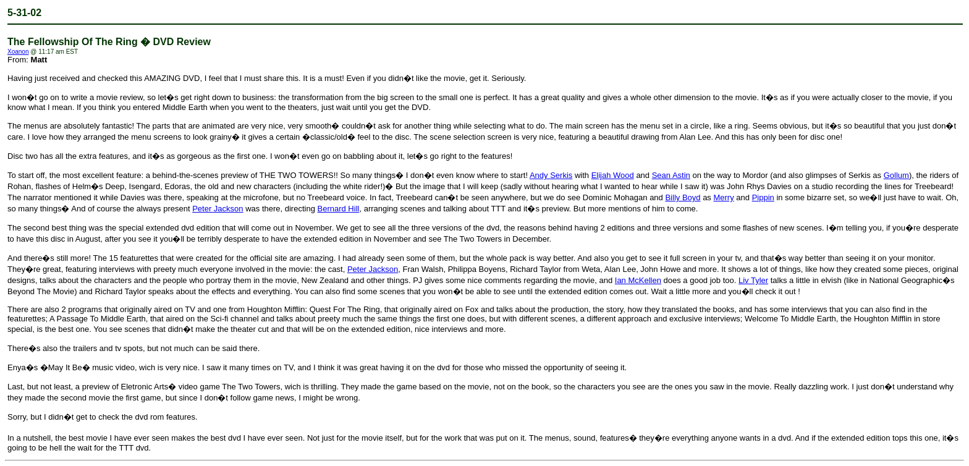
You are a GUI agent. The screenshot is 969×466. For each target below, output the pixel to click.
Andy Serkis (551, 175)
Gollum (896, 175)
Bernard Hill (339, 208)
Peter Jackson (217, 208)
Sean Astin (671, 175)
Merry (723, 197)
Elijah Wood (612, 175)
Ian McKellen (638, 280)
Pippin (763, 197)
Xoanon (17, 51)
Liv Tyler (753, 280)
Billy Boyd (682, 197)
